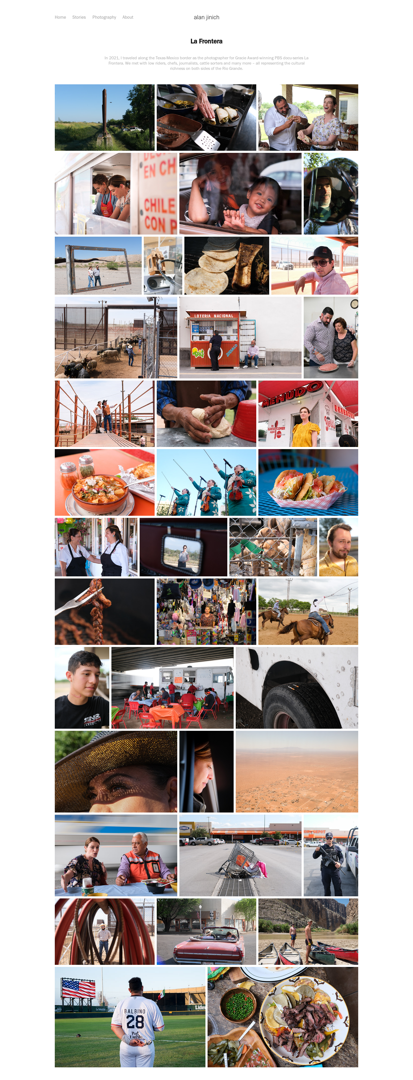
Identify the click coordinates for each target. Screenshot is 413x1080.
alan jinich (206, 17)
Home (60, 17)
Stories (79, 17)
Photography (104, 17)
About (127, 17)
